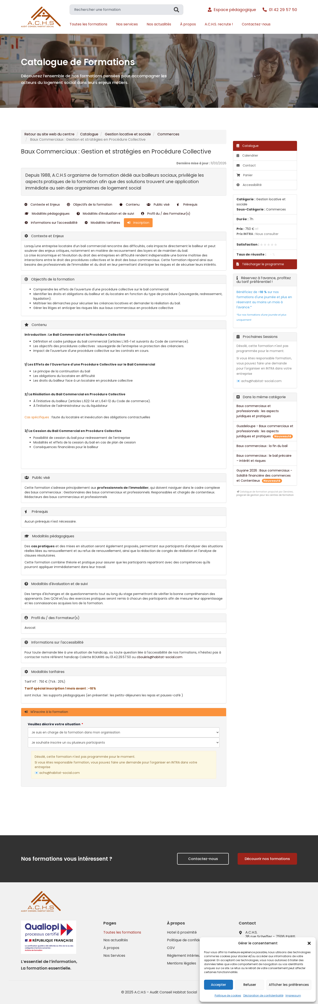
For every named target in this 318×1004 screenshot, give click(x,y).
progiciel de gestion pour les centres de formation (265, 495)
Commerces (168, 134)
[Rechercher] (178, 9)
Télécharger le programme (260, 264)
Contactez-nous (256, 24)
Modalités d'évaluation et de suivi (105, 213)
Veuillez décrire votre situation (54, 724)
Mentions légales (181, 963)
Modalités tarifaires (102, 222)
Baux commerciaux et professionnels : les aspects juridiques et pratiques (258, 411)
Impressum (293, 995)
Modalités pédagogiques (47, 213)
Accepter (218, 984)
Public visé (158, 204)
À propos (188, 24)
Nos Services (114, 955)
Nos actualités (159, 24)
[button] (309, 943)
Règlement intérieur (184, 955)
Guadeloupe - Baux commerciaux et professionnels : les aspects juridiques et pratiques (265, 431)
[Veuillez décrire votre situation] (124, 742)
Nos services (127, 24)
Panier (245, 175)
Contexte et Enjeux (42, 204)
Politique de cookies (228, 995)
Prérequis (187, 204)
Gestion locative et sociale (128, 134)
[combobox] (122, 9)
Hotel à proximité (182, 932)
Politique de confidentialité (190, 940)
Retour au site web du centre (49, 134)
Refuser (249, 984)
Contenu (129, 204)
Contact (246, 165)
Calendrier (247, 155)
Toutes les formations (88, 24)
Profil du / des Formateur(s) (165, 213)
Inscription (138, 222)
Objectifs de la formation (89, 204)
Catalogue (89, 134)
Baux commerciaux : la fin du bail (262, 446)
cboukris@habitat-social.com (159, 657)
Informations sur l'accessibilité (51, 222)
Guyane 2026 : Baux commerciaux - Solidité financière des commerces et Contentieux (264, 475)
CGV (171, 948)
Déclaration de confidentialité (263, 995)
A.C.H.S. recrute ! (219, 24)
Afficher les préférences (289, 984)
